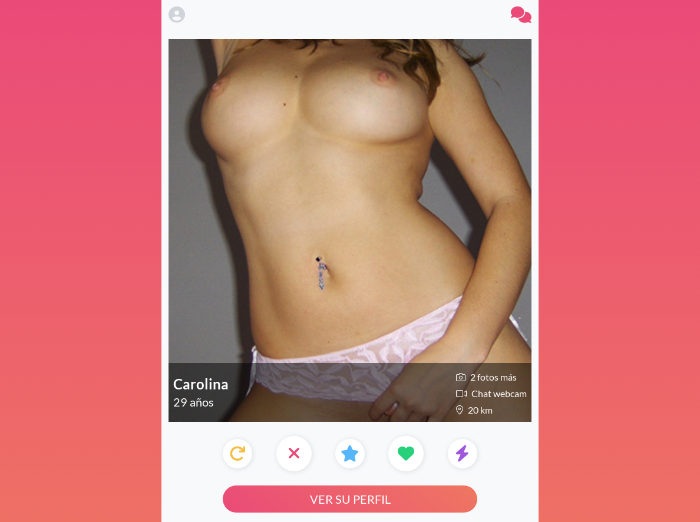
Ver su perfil (350, 499)
